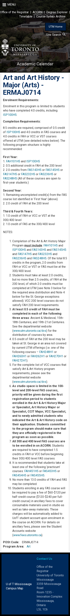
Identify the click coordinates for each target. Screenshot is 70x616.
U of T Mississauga (19, 584)
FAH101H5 (13, 161)
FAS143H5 (34, 170)
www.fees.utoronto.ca (27, 535)
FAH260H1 (19, 356)
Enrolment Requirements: (21, 100)
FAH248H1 (46, 352)
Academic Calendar (35, 64)
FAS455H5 (37, 475)
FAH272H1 (19, 360)
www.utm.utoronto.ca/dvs (29, 330)
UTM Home (56, 26)
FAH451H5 (31, 471)
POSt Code (10, 542)
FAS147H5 (10, 174)
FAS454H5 (19, 475)
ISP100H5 (10, 115)
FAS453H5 (50, 471)
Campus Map (14, 588)
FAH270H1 (56, 356)
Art (28, 546)
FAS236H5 (46, 174)
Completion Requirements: (22, 121)
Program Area (13, 546)
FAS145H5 (53, 170)
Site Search (56, 34)
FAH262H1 (38, 356)
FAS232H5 (28, 174)
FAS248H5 (10, 178)
